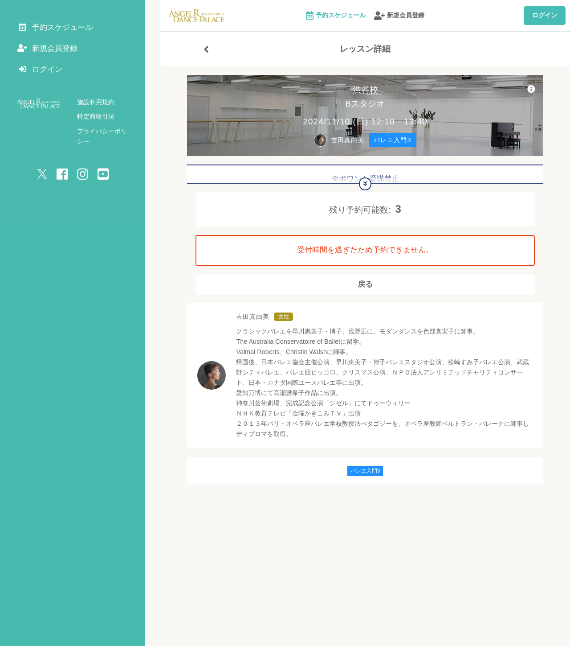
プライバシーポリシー (108, 135)
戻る (365, 287)
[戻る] (206, 49)
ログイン (544, 15)
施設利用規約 (95, 106)
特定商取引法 (95, 120)
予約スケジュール (336, 16)
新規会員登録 (399, 16)
